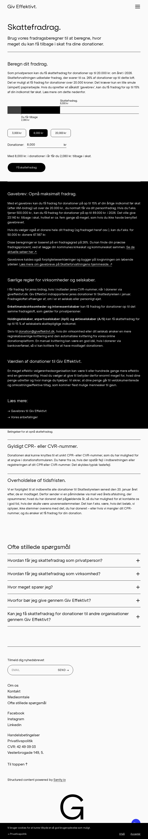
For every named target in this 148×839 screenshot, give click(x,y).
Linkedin (14, 725)
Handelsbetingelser (23, 735)
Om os (12, 685)
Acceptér (135, 834)
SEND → (63, 670)
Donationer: (15, 145)
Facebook (15, 713)
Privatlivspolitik (20, 741)
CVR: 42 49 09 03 (21, 746)
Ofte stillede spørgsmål (27, 703)
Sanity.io (59, 780)
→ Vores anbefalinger (22, 417)
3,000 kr (17, 133)
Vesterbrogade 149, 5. (25, 752)
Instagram (15, 719)
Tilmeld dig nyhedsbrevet (25, 660)
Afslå (122, 834)
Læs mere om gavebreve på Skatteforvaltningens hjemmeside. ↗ (65, 264)
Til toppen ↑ (17, 764)
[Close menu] (138, 6)
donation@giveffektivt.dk (37, 331)
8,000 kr (38, 133)
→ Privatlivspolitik (17, 834)
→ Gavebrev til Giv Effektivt (27, 411)
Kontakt (13, 691)
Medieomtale (18, 697)
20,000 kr (60, 133)
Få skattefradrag (26, 167)
